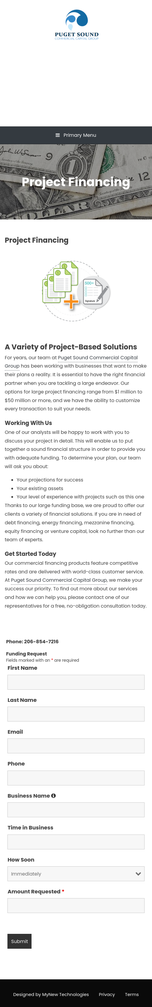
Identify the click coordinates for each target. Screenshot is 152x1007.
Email (15, 731)
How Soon (20, 859)
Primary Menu (76, 135)
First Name (22, 668)
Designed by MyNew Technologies (51, 994)
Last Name (22, 700)
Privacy (107, 994)
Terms (132, 994)
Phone (16, 763)
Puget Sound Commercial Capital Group (76, 75)
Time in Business (30, 827)
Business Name (31, 795)
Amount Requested (36, 891)
